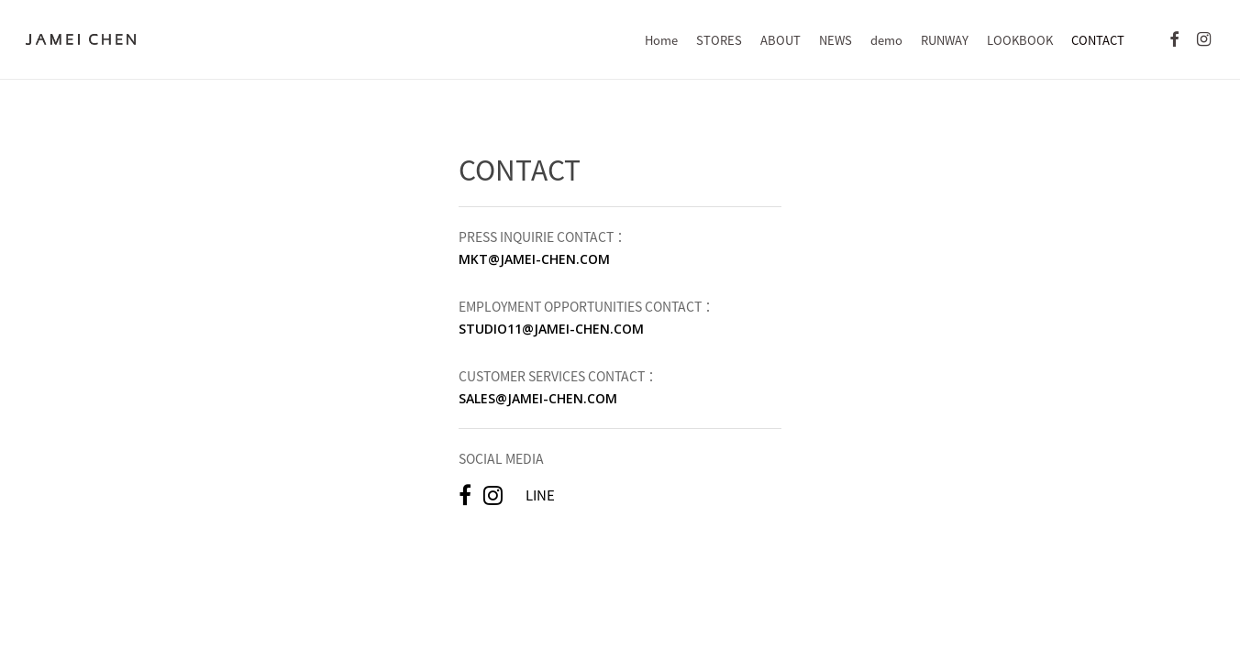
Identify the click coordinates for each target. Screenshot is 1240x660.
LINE (540, 495)
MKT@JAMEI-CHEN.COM (534, 259)
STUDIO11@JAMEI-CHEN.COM (551, 328)
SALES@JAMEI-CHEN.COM (538, 398)
